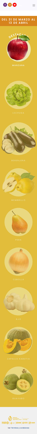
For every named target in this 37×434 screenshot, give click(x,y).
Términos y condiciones (20, 428)
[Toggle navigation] (34, 5)
